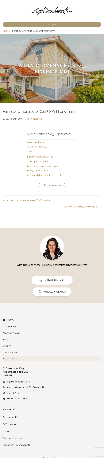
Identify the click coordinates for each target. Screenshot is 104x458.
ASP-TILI (31, 151)
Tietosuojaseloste (12, 439)
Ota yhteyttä (10, 352)
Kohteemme (9, 326)
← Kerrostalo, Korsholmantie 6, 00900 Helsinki (27, 200)
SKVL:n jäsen (9, 425)
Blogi (5, 339)
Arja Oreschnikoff (34, 118)
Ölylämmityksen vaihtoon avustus (45, 175)
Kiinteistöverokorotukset (40, 156)
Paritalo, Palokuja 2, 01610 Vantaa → (82, 206)
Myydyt (7, 346)
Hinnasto (7, 432)
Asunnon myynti (11, 333)
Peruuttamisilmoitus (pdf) (16, 446)
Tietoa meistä (10, 418)
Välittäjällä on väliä (37, 161)
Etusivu (6, 30)
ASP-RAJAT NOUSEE (37, 146)
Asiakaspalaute (35, 142)
